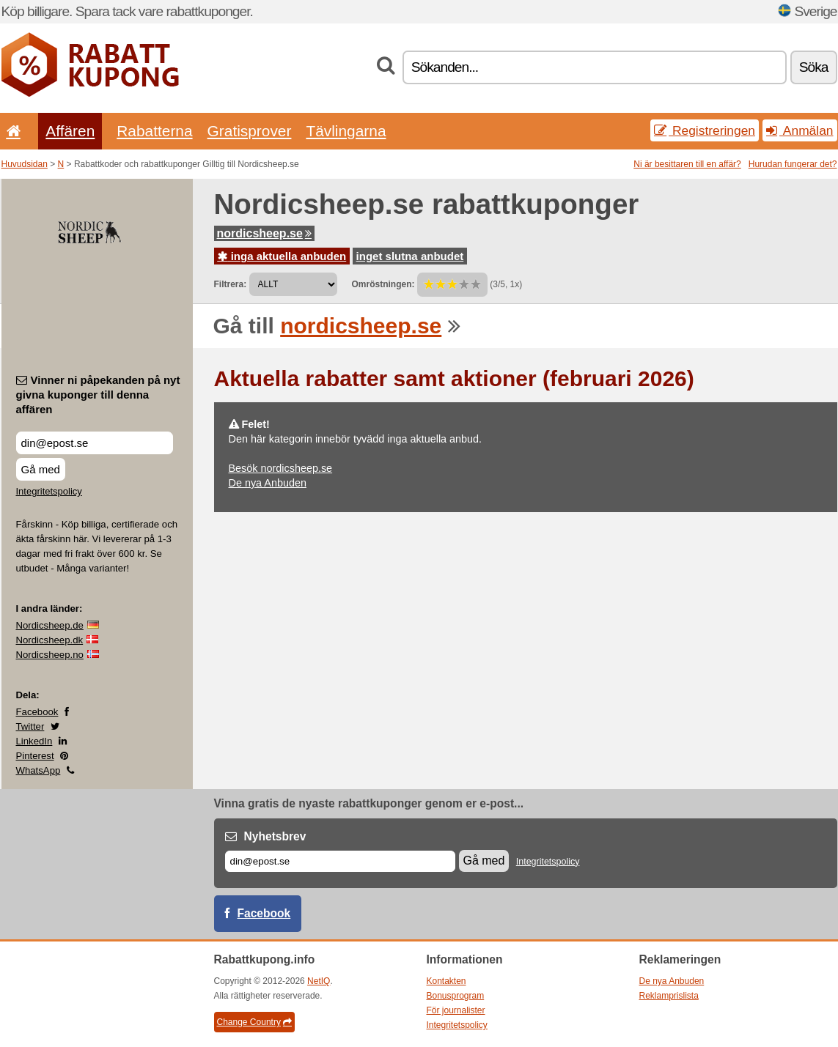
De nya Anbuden (267, 483)
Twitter (30, 726)
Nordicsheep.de (50, 625)
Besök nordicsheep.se (281, 468)
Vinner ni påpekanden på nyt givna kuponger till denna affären (98, 394)
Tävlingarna (346, 130)
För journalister (456, 1010)
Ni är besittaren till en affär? (687, 164)
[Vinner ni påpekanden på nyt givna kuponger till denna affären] (94, 443)
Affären (70, 130)
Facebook (37, 711)
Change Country (254, 1022)
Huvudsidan (24, 164)
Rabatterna (154, 130)
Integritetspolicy (49, 491)
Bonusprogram (456, 996)
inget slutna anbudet (410, 256)
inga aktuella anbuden (282, 256)
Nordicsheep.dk (50, 640)
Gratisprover (249, 130)
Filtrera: (230, 284)
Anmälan (799, 130)
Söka (813, 67)
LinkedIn (34, 741)
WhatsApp (38, 770)
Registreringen (704, 130)
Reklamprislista (669, 996)
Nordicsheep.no (50, 654)
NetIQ (318, 981)
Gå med (40, 469)
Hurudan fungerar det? (793, 164)
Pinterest (35, 755)
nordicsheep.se (264, 233)
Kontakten (446, 981)
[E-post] (340, 861)
